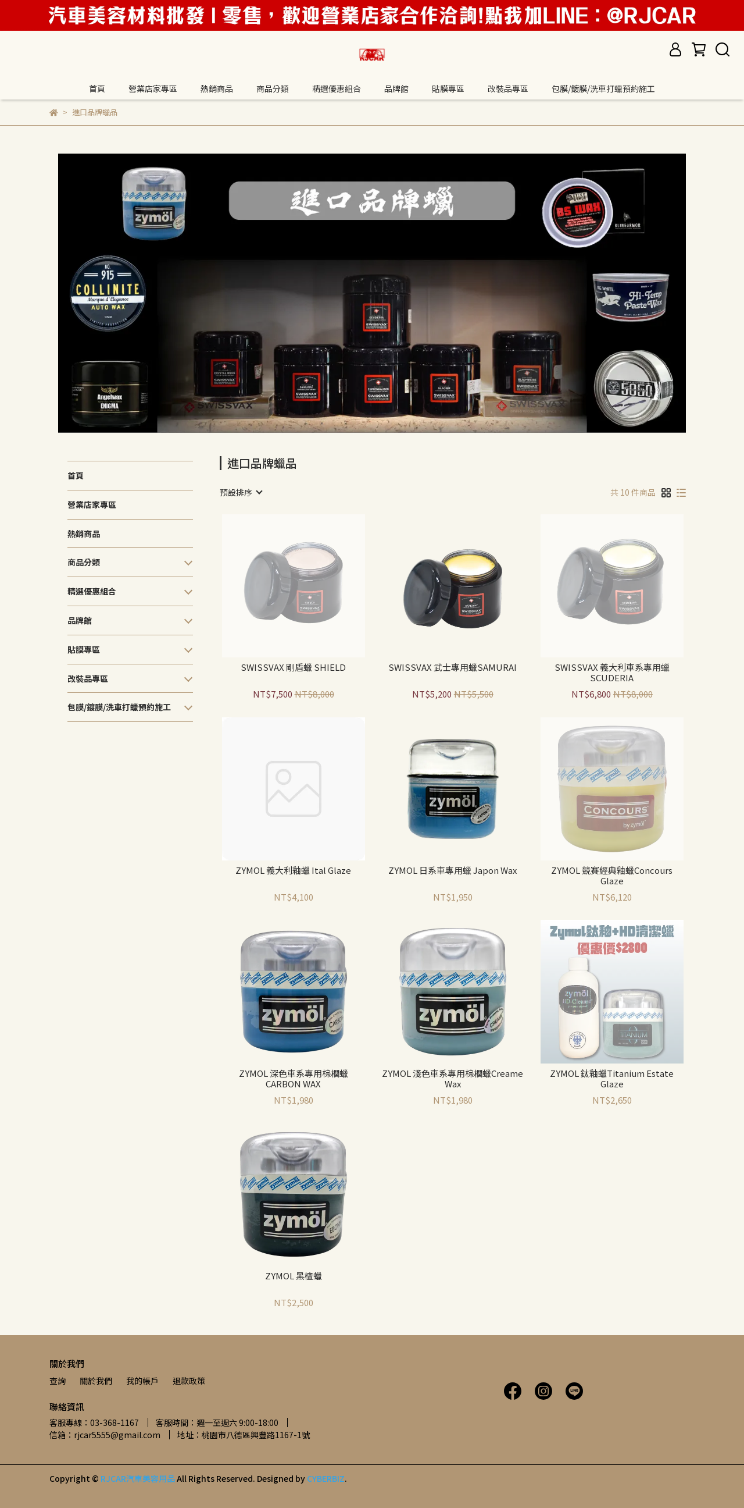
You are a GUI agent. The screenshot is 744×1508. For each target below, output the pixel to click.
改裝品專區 (508, 88)
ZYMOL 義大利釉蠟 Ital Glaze (293, 870)
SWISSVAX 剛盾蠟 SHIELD (293, 667)
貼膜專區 (448, 88)
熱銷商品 (217, 88)
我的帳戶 (142, 1380)
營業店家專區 (152, 88)
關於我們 (96, 1380)
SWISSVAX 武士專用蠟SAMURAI (452, 667)
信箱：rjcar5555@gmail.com (104, 1435)
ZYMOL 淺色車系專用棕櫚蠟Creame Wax (452, 1078)
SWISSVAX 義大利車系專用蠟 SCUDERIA (612, 672)
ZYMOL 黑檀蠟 (293, 1276)
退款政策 (189, 1380)
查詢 (57, 1380)
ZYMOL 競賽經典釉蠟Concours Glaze (612, 875)
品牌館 (396, 88)
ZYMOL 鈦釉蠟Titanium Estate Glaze (612, 1078)
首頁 (97, 88)
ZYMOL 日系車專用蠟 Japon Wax (452, 870)
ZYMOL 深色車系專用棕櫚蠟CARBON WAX (293, 1078)
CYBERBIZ (326, 1478)
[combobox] (241, 492)
